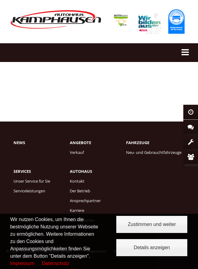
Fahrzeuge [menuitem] (137, 142)
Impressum (22, 263)
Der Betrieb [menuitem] (80, 191)
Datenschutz (55, 263)
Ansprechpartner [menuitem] (85, 200)
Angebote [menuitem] (80, 142)
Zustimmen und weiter (152, 224)
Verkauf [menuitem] (77, 152)
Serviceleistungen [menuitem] (29, 191)
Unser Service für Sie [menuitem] (31, 181)
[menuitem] (41, 149)
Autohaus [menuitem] (81, 171)
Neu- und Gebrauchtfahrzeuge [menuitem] (153, 152)
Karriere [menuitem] (77, 210)
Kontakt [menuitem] (77, 181)
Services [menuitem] (22, 171)
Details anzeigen (152, 247)
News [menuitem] (19, 142)
